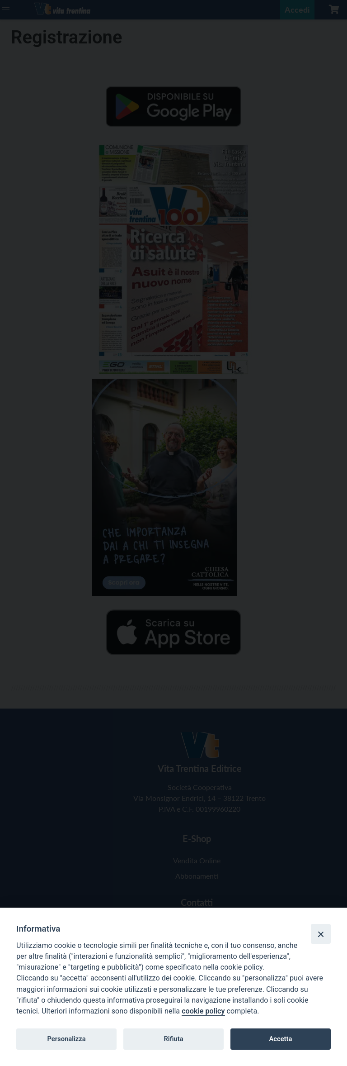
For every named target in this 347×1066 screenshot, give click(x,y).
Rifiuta (173, 1039)
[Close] (321, 934)
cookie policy (203, 1011)
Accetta (280, 1039)
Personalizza (66, 1039)
